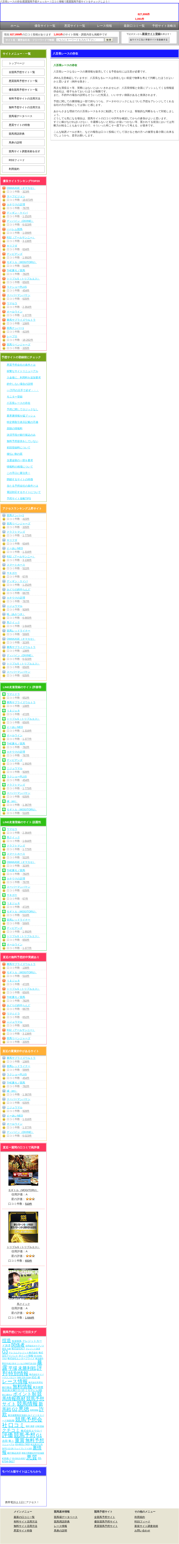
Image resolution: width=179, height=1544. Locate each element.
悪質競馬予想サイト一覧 (23, 80)
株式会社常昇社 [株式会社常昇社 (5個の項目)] (35, 1382)
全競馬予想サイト (104, 1517)
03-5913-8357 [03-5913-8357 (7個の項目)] (19, 1458)
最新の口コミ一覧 (24, 1517)
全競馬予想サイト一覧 (22, 72)
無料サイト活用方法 (25, 1526)
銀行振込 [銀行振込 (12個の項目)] (7, 1387)
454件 (25, 290)
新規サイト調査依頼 (146, 1526)
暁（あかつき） (16, 614)
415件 (25, 331)
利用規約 (14, 168)
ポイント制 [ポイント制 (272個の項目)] (24, 1393)
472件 (25, 714)
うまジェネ (13, 710)
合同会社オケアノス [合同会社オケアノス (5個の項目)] (34, 1346)
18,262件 (27, 339)
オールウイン (14, 311)
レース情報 (60, 1526)
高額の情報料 (14, 428)
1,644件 (27, 625)
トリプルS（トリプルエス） (23, 278)
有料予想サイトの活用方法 (24, 98)
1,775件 (27, 535)
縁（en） (12, 801)
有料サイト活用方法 (25, 1521)
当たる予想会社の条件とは (22, 485)
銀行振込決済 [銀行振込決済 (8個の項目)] (14, 1453)
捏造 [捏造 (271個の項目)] (6, 1340)
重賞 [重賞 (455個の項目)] (20, 1440)
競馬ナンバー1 (15, 328)
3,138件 (27, 240)
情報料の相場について (20, 466)
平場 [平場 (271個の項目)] (12, 1368)
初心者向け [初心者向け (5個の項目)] (7, 1395)
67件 (25, 576)
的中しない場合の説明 (20, 383)
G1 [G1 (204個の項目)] (39, 1435)
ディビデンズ (14, 253)
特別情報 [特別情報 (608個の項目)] (18, 1373)
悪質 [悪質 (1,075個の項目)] (31, 1457)
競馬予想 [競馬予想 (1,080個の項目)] (24, 1435)
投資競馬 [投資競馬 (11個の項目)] (17, 1341)
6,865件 (27, 617)
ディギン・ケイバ (17, 212)
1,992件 (27, 257)
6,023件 (27, 224)
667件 (25, 592)
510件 (25, 265)
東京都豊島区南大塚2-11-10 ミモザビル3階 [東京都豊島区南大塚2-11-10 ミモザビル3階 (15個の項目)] (22, 1389)
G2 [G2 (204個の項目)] (15, 1409)
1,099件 (27, 232)
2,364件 (27, 306)
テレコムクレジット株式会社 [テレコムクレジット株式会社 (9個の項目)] (23, 1352)
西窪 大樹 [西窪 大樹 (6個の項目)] (6, 1349)
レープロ (12, 336)
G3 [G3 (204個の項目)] (5, 1351)
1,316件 (27, 551)
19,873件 (27, 199)
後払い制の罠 (14, 453)
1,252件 (27, 216)
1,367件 (27, 804)
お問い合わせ (142, 1530)
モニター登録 (14, 396)
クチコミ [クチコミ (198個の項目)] (11, 1430)
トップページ (17, 63)
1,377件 (27, 315)
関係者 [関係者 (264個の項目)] (18, 1344)
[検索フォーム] (80, 40)
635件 (25, 298)
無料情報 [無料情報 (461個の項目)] (22, 1386)
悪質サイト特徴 (23, 1530)
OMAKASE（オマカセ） (21, 187)
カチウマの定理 (16, 204)
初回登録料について (18, 447)
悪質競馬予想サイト (106, 1526)
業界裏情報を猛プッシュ (21, 415)
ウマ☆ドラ (13, 694)
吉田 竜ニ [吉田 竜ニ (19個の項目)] (8, 1441)
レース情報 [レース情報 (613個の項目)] (15, 1381)
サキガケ (12, 572)
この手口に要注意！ (18, 472)
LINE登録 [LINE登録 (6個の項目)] (39, 1426)
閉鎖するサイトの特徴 (20, 479)
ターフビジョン (16, 196)
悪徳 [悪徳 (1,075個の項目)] (23, 1409)
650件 (25, 282)
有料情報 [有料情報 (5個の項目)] (34, 1410)
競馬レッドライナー (18, 630)
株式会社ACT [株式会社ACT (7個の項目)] (18, 1348)
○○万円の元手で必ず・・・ (23, 390)
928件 (25, 609)
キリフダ (12, 245)
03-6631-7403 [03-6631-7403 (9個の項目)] (22, 1444)
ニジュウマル (14, 605)
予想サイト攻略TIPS (19, 498)
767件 (25, 208)
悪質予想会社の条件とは (21, 364)
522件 (25, 568)
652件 (25, 697)
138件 (25, 323)
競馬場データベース (20, 116)
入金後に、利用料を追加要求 (24, 377)
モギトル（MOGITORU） (22, 262)
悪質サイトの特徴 (19, 124)
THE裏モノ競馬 (16, 270)
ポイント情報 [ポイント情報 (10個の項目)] (26, 1355)
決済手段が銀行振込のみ (21, 434)
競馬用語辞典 (17, 133)
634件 (25, 249)
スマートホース (16, 564)
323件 (25, 191)
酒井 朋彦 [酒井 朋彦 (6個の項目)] (30, 1426)
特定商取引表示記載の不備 (22, 422)
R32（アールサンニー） (21, 237)
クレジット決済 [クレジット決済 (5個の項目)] (33, 1349)
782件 (25, 273)
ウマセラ (12, 303)
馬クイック (13, 622)
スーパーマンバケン (18, 295)
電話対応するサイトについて (24, 492)
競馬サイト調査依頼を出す (24, 151)
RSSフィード (17, 160)
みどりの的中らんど (18, 589)
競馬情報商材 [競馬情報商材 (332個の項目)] (22, 1396)
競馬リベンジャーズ (18, 344)
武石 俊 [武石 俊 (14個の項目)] (35, 1377)
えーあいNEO (15, 548)
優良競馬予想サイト (106, 1521)
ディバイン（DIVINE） (20, 220)
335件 (25, 348)
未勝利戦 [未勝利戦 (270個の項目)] (27, 1368)
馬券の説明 (15, 142)
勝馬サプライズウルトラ (21, 319)
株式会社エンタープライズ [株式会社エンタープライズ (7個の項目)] (20, 1358)
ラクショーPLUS (17, 286)
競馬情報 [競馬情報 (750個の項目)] (27, 1404)
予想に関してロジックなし (22, 409)
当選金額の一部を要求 (20, 460)
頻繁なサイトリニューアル (22, 371)
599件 (25, 634)
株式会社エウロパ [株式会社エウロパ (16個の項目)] (31, 1430)
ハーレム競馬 (14, 229)
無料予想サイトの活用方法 (24, 107)
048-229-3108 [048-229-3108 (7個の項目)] (24, 1377)
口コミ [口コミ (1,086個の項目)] (16, 1425)
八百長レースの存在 (18, 402)
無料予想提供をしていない (22, 441)
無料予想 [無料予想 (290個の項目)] (34, 1440)
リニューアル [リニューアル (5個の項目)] (8, 1444)
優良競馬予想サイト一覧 (23, 89)
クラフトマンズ (16, 531)
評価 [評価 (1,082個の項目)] (7, 1435)
